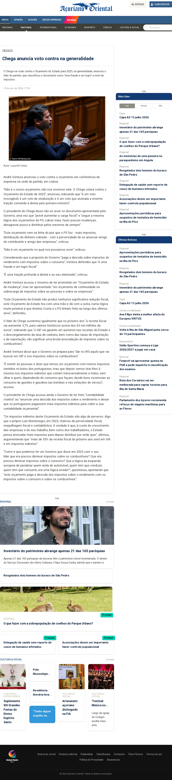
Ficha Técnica (135, 754)
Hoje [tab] (127, 106)
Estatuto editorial (68, 754)
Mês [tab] (160, 106)
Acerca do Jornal (46, 754)
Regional (7, 27)
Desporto (89, 27)
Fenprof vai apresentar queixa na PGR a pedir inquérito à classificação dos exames (143, 365)
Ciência (107, 27)
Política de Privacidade (91, 759)
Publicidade (87, 754)
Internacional (48, 27)
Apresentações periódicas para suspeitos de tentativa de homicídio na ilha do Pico (143, 217)
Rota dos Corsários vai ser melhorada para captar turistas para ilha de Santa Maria (143, 384)
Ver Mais (110, 502)
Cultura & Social (129, 27)
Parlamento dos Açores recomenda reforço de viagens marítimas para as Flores (142, 404)
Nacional (26, 27)
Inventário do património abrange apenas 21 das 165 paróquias (54, 551)
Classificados (103, 754)
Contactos (119, 754)
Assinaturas (113, 759)
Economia (70, 27)
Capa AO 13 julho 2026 (134, 117)
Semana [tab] (144, 106)
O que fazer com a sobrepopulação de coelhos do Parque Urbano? (48, 623)
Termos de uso (154, 754)
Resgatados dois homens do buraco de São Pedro (36, 575)
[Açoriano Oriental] (12, 762)
